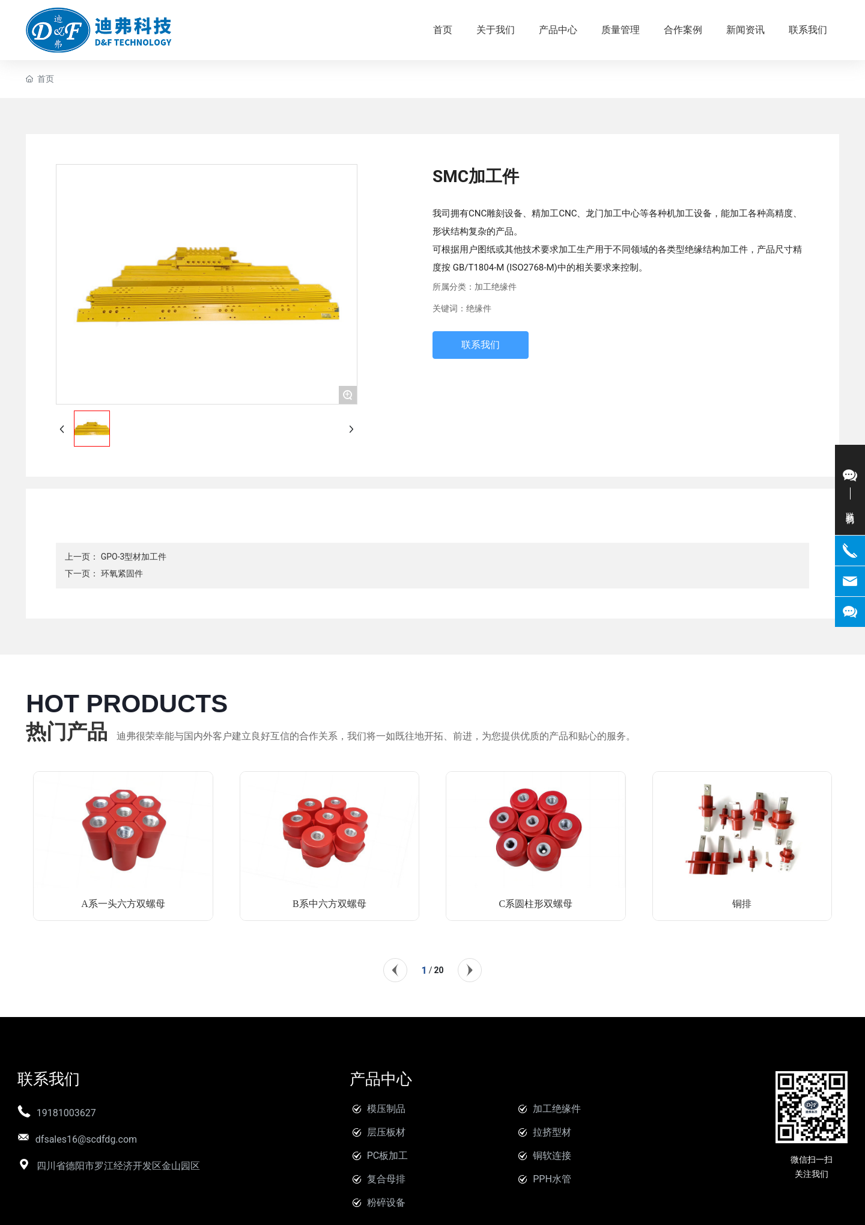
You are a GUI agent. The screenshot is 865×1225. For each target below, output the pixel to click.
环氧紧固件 (122, 573)
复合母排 (386, 1179)
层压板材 (386, 1132)
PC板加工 (387, 1155)
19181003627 (66, 1113)
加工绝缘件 (496, 287)
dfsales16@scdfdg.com (86, 1139)
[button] (395, 970)
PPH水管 (552, 1179)
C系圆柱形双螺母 (536, 904)
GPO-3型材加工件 (134, 556)
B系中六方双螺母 (329, 904)
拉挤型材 (552, 1132)
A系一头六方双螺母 (123, 904)
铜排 (741, 904)
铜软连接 (552, 1155)
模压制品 (386, 1108)
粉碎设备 (386, 1202)
